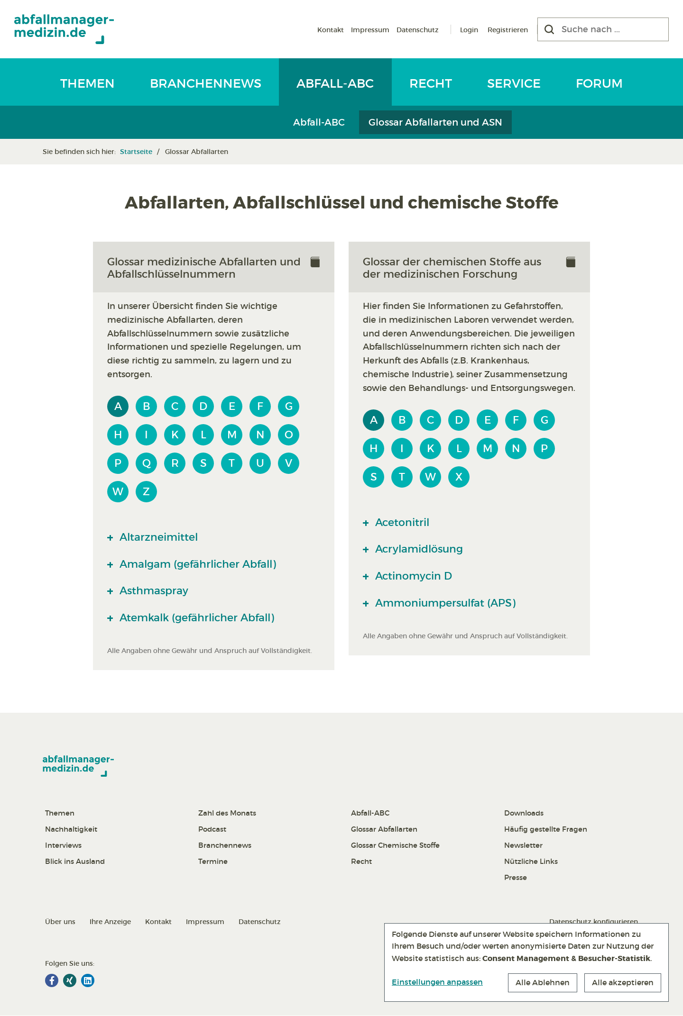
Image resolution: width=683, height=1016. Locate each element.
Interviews (63, 845)
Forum (599, 83)
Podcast (212, 829)
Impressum (370, 30)
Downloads (524, 813)
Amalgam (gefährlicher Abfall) (200, 564)
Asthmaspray (154, 591)
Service (514, 83)
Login (469, 30)
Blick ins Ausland (75, 861)
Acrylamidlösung (420, 549)
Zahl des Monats (227, 813)
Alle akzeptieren (623, 982)
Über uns (60, 922)
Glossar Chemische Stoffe (395, 845)
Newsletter (523, 845)
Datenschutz (418, 30)
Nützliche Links (531, 861)
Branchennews (205, 83)
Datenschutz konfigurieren (593, 922)
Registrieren (508, 30)
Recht (430, 83)
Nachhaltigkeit (71, 829)
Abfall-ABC (335, 83)
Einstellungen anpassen (437, 982)
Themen (87, 83)
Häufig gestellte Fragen (545, 829)
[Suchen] (549, 29)
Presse (515, 877)
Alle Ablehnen (543, 982)
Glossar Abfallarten (384, 829)
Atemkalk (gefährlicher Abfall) (199, 618)
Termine (213, 861)
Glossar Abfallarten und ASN (435, 122)
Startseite (136, 151)
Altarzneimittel (159, 537)
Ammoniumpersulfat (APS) (446, 603)
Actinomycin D (413, 576)
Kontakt (330, 30)
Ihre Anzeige (110, 922)
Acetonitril (402, 522)
